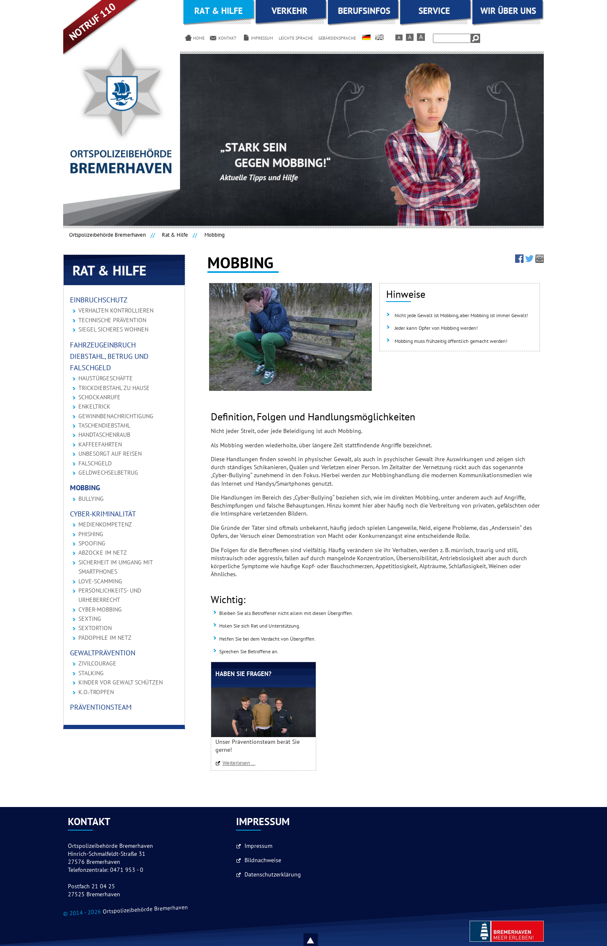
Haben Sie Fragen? (243, 674)
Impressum (258, 846)
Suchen (475, 38)
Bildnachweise (262, 860)
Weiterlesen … (241, 763)
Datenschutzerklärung (272, 874)
